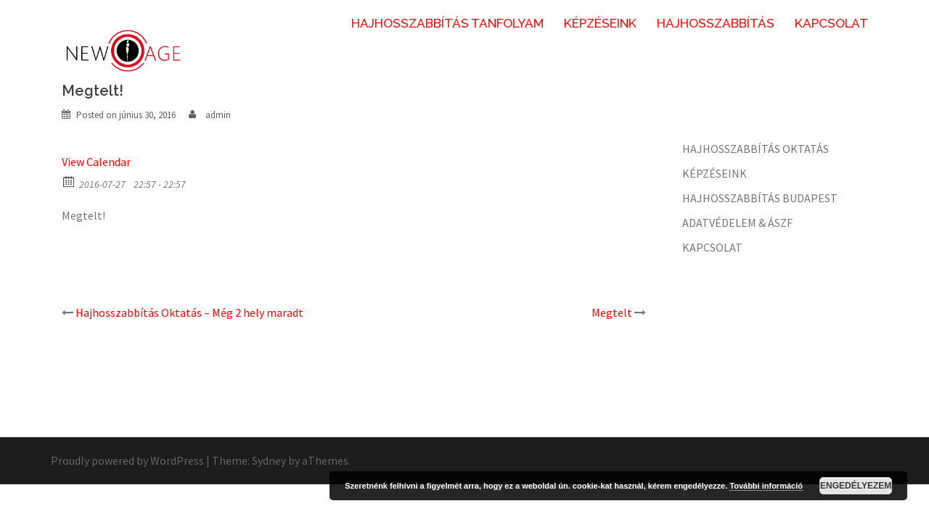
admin (218, 115)
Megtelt (612, 312)
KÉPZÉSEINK (600, 23)
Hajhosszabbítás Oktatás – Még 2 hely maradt (189, 312)
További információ (766, 485)
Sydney (269, 460)
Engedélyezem (855, 486)
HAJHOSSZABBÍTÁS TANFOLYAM (447, 23)
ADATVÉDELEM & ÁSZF (737, 222)
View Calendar (96, 161)
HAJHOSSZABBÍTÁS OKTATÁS (755, 148)
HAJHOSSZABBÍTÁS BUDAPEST (760, 198)
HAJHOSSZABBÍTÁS (715, 23)
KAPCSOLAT (831, 23)
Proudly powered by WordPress (127, 460)
